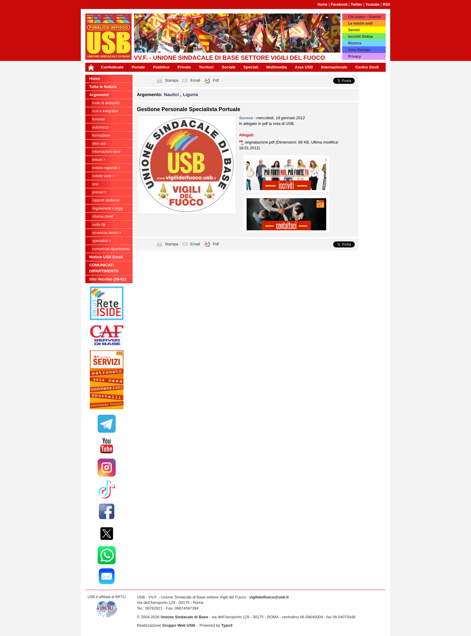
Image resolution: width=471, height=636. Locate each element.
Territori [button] (206, 67)
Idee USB (99, 143)
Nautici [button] (172, 94)
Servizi (354, 30)
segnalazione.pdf (260, 142)
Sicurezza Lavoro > (106, 233)
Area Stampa (359, 50)
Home (322, 4)
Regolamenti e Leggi (107, 208)
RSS (386, 4)
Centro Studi (367, 67)
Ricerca (354, 43)
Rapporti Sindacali (106, 200)
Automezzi (100, 127)
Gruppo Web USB (178, 625)
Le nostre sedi (360, 23)
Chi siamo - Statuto (364, 17)
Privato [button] (184, 67)
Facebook (339, 4)
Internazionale (334, 67)
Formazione (101, 135)
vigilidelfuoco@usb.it (269, 597)
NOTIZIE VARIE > (103, 176)
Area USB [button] (304, 67)
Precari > (99, 192)
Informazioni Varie (106, 152)
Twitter (356, 4)
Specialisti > (101, 241)
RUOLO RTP (98, 225)
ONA (95, 184)
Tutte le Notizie (103, 86)
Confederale (112, 67)
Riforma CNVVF (102, 216)
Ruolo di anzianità (106, 103)
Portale (138, 67)
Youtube (373, 4)
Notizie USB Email (106, 257)
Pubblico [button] (161, 67)
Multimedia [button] (276, 67)
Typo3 (226, 625)
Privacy (354, 56)
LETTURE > (98, 160)
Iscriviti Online (360, 37)
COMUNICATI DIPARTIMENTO (111, 249)
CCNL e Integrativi (105, 111)
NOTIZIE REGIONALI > (106, 168)
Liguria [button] (190, 94)
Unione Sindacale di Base (184, 617)
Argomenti (99, 94)
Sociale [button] (228, 67)
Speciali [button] (251, 67)
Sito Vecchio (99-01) (107, 279)
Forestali (98, 119)
